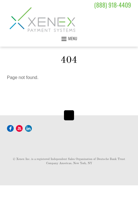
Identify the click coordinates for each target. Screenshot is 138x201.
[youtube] (19, 128)
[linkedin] (28, 128)
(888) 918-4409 (112, 4)
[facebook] (10, 128)
